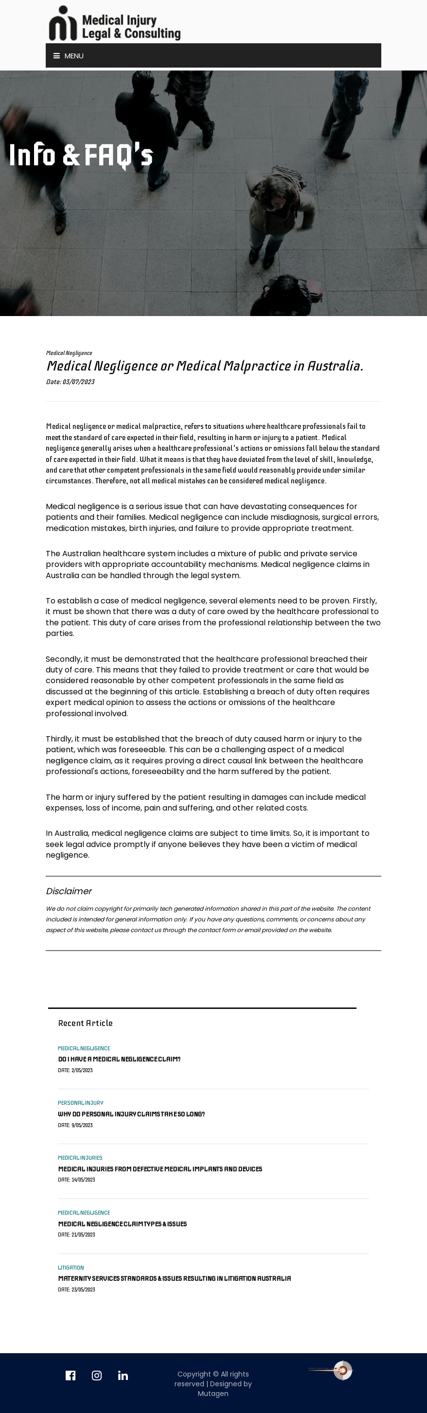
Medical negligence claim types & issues (122, 1224)
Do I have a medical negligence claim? (119, 1059)
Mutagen (213, 1393)
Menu (68, 56)
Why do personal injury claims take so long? (131, 1114)
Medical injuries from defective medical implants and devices (160, 1169)
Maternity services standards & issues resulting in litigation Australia (174, 1278)
